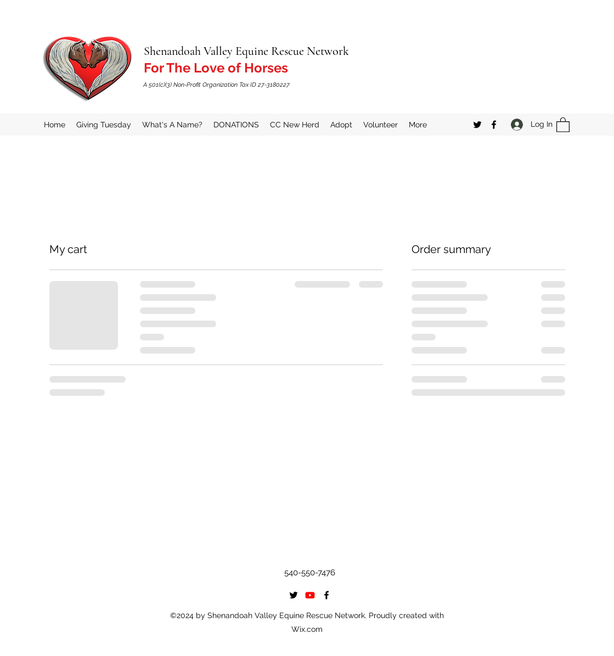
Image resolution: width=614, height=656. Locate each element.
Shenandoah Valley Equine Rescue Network (246, 51)
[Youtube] (310, 595)
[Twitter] (477, 124)
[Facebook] (493, 124)
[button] (563, 124)
